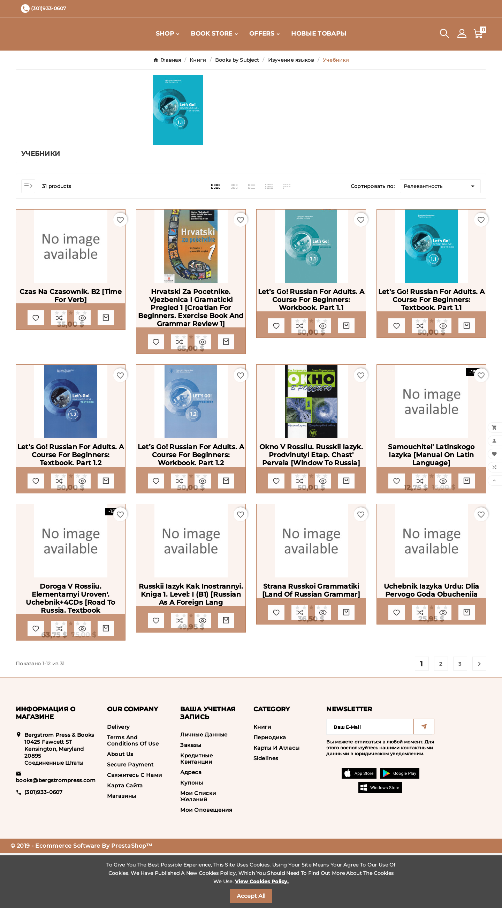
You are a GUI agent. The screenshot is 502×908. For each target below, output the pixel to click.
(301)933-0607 (43, 846)
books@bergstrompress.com (56, 834)
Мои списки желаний (198, 851)
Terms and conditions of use (133, 795)
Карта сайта (125, 840)
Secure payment (130, 819)
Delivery (118, 781)
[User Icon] (461, 33)
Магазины (121, 850)
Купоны (191, 837)
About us (120, 808)
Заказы (190, 799)
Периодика (269, 792)
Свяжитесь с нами (134, 829)
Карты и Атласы (276, 802)
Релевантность (440, 186)
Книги (262, 781)
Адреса (191, 827)
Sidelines (266, 813)
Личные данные (204, 789)
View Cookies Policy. (262, 881)
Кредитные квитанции (196, 813)
